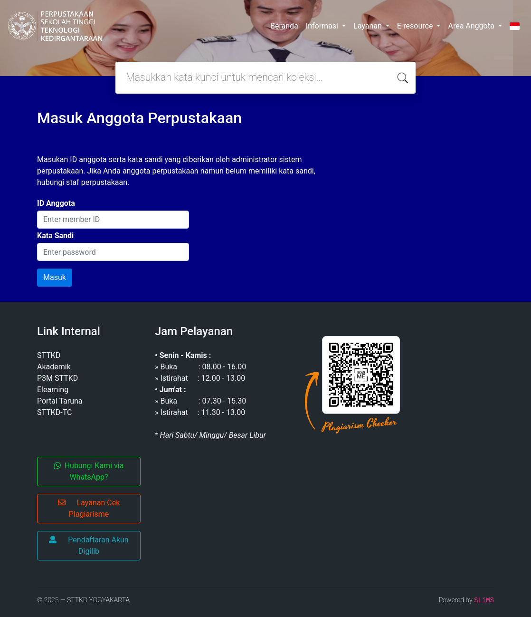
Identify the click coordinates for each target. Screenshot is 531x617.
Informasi (323, 25)
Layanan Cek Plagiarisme (89, 508)
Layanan (368, 25)
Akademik (54, 366)
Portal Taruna (60, 400)
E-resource (416, 25)
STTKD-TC (54, 412)
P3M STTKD (57, 378)
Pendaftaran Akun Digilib (88, 545)
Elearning (52, 389)
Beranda (284, 25)
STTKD (48, 355)
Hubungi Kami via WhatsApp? (89, 471)
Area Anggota (472, 25)
